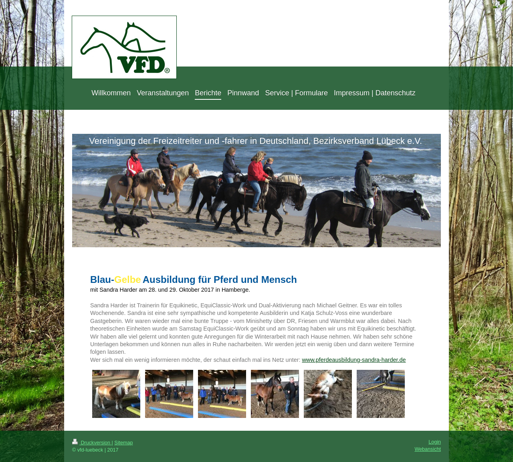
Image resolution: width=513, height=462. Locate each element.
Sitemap (123, 443)
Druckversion (91, 443)
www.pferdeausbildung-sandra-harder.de (354, 360)
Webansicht (427, 449)
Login (434, 442)
